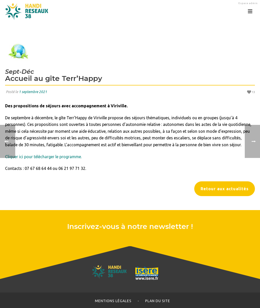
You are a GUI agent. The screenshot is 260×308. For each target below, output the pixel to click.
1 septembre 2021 (33, 92)
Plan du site (157, 301)
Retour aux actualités (225, 188)
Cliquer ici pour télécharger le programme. (43, 156)
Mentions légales (113, 301)
